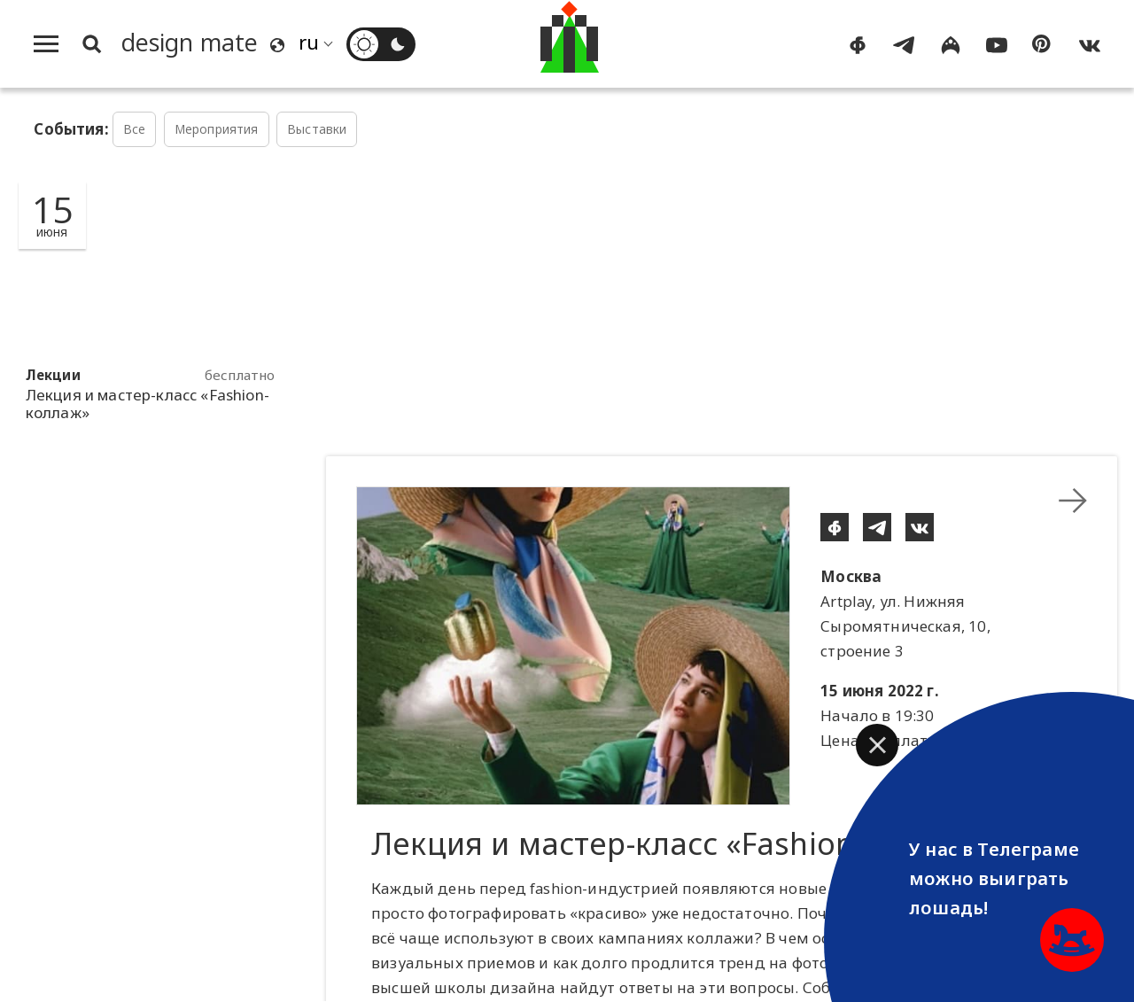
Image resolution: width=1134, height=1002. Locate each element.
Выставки (316, 128)
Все (134, 128)
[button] (877, 745)
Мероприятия (217, 128)
